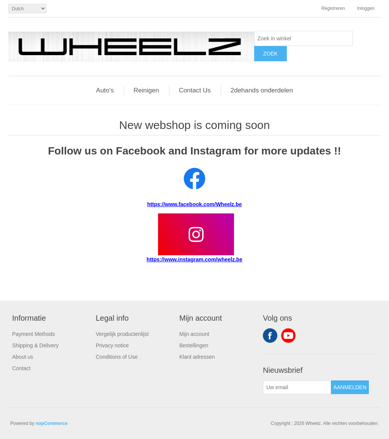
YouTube (288, 335)
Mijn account (194, 334)
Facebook (270, 335)
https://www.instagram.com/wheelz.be (194, 259)
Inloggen (366, 8)
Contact (21, 368)
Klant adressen (197, 357)
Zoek (270, 54)
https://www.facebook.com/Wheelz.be (194, 204)
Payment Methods (33, 334)
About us (22, 357)
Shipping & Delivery (35, 345)
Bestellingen (193, 345)
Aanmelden (349, 387)
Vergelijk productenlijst (122, 334)
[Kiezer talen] (27, 8)
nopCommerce (52, 423)
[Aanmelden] (297, 387)
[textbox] (303, 38)
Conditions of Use (117, 357)
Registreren (333, 8)
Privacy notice (112, 345)
